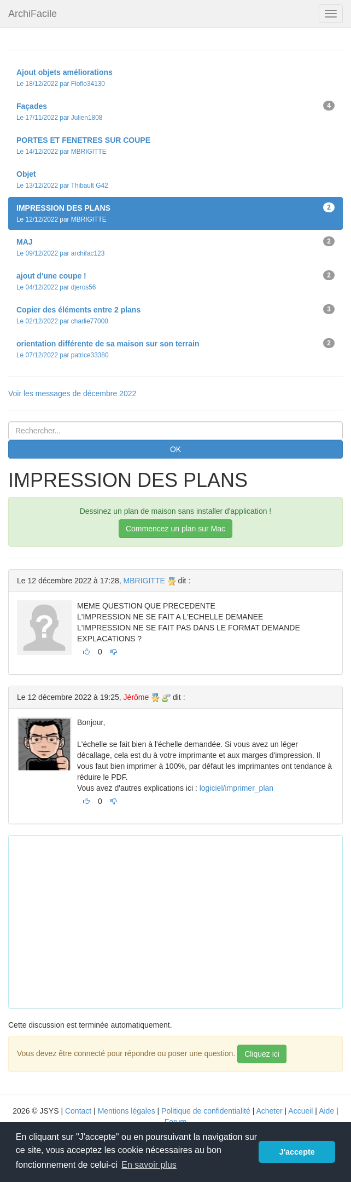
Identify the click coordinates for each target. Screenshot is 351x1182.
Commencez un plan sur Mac (175, 528)
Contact (78, 1110)
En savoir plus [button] (149, 1164)
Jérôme (136, 697)
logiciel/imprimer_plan (236, 788)
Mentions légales (126, 1110)
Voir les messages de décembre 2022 (72, 393)
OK (175, 449)
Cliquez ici (261, 1054)
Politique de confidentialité (205, 1110)
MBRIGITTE (144, 580)
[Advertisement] (184, 920)
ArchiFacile (32, 13)
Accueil (300, 1110)
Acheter (269, 1110)
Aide (326, 1110)
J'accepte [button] (297, 1152)
